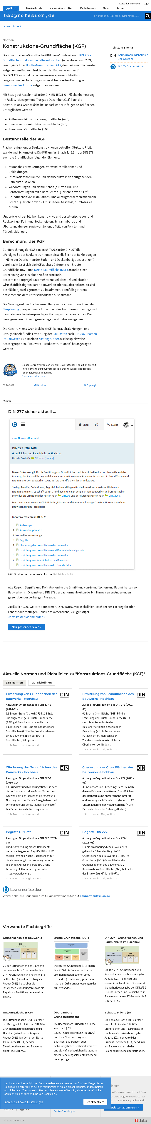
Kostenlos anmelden (129, 3)
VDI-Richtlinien (41, 682)
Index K (17, 26)
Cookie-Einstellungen (64, 1111)
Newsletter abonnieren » (123, 1107)
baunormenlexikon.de (95, 896)
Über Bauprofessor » (33, 376)
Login (146, 3)
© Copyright (90, 385)
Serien (121, 8)
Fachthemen (88, 8)
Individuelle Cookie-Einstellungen (23, 1102)
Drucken (40, 385)
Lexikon (11, 8)
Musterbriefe (34, 8)
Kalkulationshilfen (61, 8)
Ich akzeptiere (95, 1102)
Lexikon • (8, 26)
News (106, 8)
